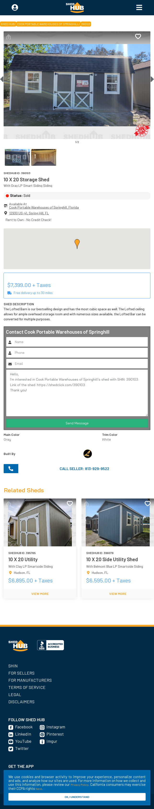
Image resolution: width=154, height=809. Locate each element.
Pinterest (55, 734)
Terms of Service (27, 687)
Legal (14, 694)
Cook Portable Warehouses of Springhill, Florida (44, 207)
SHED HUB (7, 24)
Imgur (51, 741)
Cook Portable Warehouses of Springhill (48, 24)
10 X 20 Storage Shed (26, 179)
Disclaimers (21, 701)
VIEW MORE (40, 594)
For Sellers (21, 673)
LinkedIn (23, 734)
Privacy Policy (80, 784)
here (39, 788)
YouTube (23, 741)
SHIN (13, 665)
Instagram (55, 726)
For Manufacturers (30, 680)
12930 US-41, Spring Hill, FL (29, 213)
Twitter (22, 748)
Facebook (24, 726)
